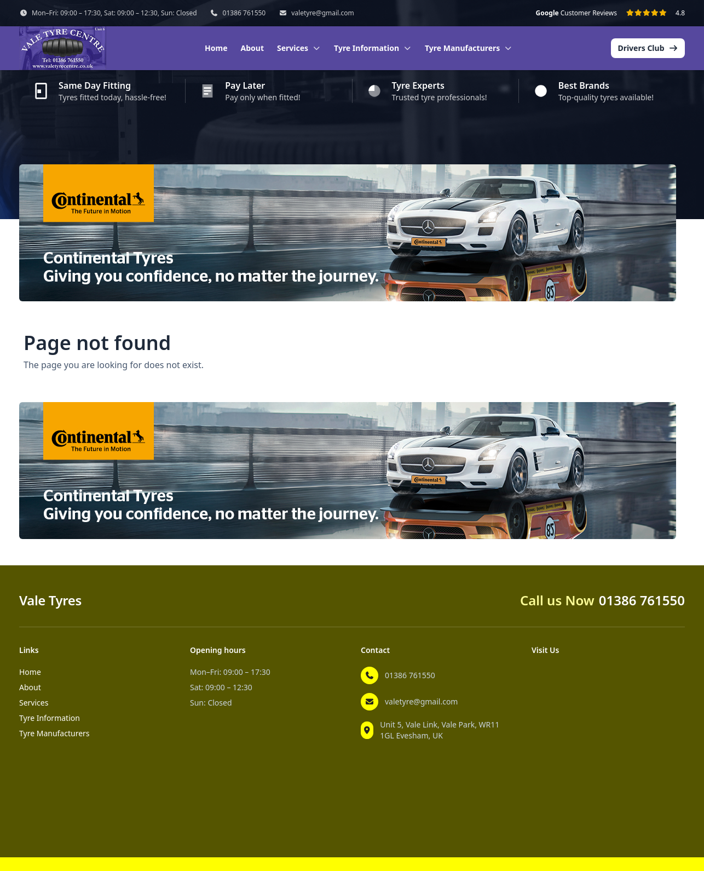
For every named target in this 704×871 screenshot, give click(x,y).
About (252, 48)
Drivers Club (648, 48)
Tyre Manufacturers (54, 733)
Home (216, 48)
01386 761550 (244, 13)
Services (33, 702)
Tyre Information (49, 718)
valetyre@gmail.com (322, 13)
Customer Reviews (576, 13)
